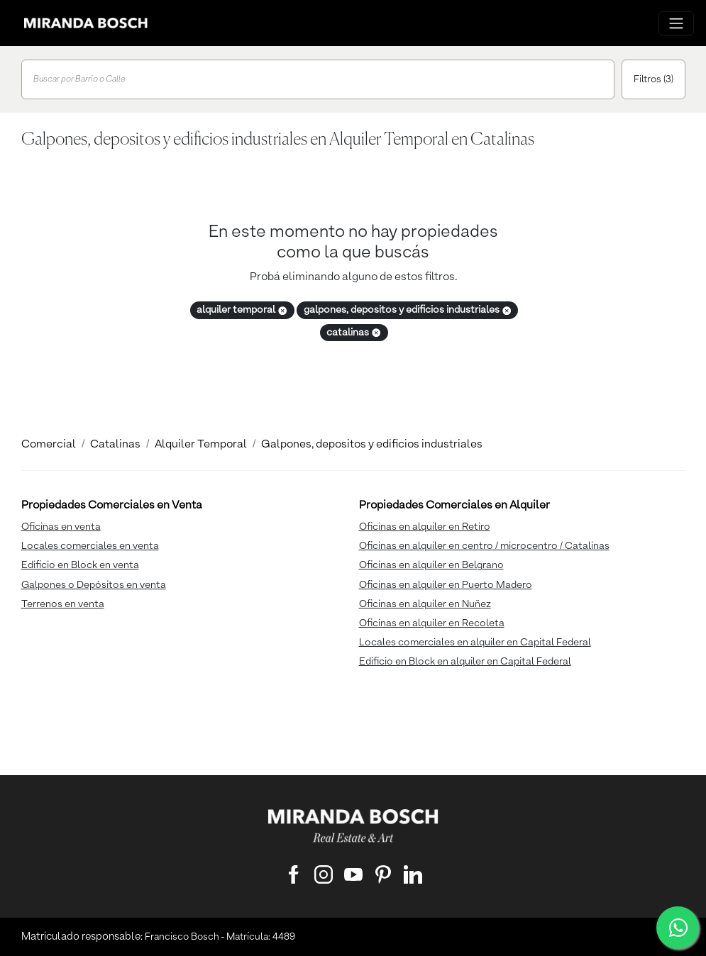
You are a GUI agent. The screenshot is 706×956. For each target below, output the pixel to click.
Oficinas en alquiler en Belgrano (431, 565)
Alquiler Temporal (201, 444)
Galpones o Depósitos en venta (93, 585)
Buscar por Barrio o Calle (79, 79)
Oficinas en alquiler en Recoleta (431, 623)
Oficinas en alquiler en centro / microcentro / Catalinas (484, 546)
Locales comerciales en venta (90, 546)
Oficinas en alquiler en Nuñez (425, 604)
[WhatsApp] (677, 927)
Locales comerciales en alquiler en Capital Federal (475, 642)
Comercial (48, 444)
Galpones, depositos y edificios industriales (371, 444)
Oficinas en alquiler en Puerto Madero (445, 585)
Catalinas (115, 444)
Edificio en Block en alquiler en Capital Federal (465, 662)
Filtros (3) (653, 79)
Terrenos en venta (62, 604)
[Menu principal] (676, 23)
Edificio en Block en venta (80, 565)
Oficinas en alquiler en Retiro (424, 527)
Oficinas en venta (61, 527)
